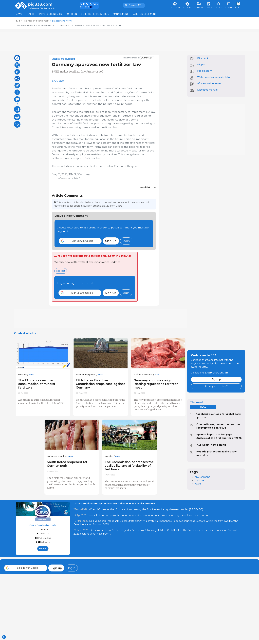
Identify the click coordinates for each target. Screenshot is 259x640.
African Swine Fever (209, 83)
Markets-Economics (50, 14)
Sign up (110, 241)
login (126, 241)
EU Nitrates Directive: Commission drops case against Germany (100, 383)
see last (60, 270)
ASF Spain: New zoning (211, 444)
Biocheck (202, 58)
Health (30, 14)
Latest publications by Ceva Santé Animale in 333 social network (114, 503)
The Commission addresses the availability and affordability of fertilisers (129, 465)
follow (43, 548)
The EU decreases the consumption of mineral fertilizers (36, 383)
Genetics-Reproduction (95, 14)
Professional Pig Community (42, 8)
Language (146, 58)
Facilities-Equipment (144, 14)
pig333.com (40, 4)
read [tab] (203, 407)
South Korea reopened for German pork (67, 464)
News (19, 14)
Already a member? (216, 386)
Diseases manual (207, 89)
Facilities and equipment (63, 59)
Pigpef (201, 64)
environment (202, 476)
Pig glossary (204, 70)
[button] (80, 241)
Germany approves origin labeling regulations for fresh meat (156, 383)
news (198, 483)
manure (199, 480)
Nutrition (71, 14)
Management (120, 14)
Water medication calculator (214, 77)
